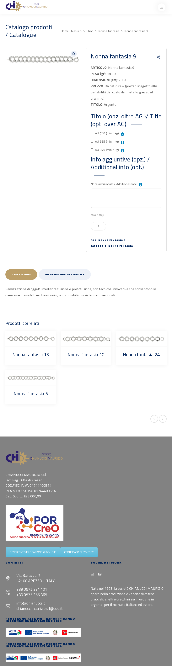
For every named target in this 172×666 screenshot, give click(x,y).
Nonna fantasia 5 (31, 393)
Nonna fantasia (108, 31)
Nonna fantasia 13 (30, 354)
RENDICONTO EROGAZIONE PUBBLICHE (33, 552)
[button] (74, 54)
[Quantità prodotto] (98, 226)
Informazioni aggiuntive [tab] (65, 274)
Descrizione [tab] (21, 274)
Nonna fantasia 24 (141, 354)
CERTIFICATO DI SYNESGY (79, 552)
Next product (163, 419)
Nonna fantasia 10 (86, 354)
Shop (90, 31)
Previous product (154, 419)
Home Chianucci (71, 31)
